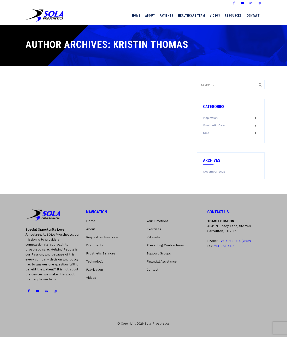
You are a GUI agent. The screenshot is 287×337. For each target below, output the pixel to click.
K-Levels (153, 237)
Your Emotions (157, 221)
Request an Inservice (102, 237)
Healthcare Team (191, 15)
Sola (206, 132)
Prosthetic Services (100, 253)
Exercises (154, 229)
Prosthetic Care (214, 125)
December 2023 (214, 171)
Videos (215, 15)
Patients (166, 15)
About (150, 15)
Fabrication (94, 269)
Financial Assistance (162, 261)
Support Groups (159, 253)
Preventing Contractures (165, 245)
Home (136, 15)
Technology (94, 261)
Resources (233, 15)
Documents (94, 245)
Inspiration (210, 117)
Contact (253, 15)
